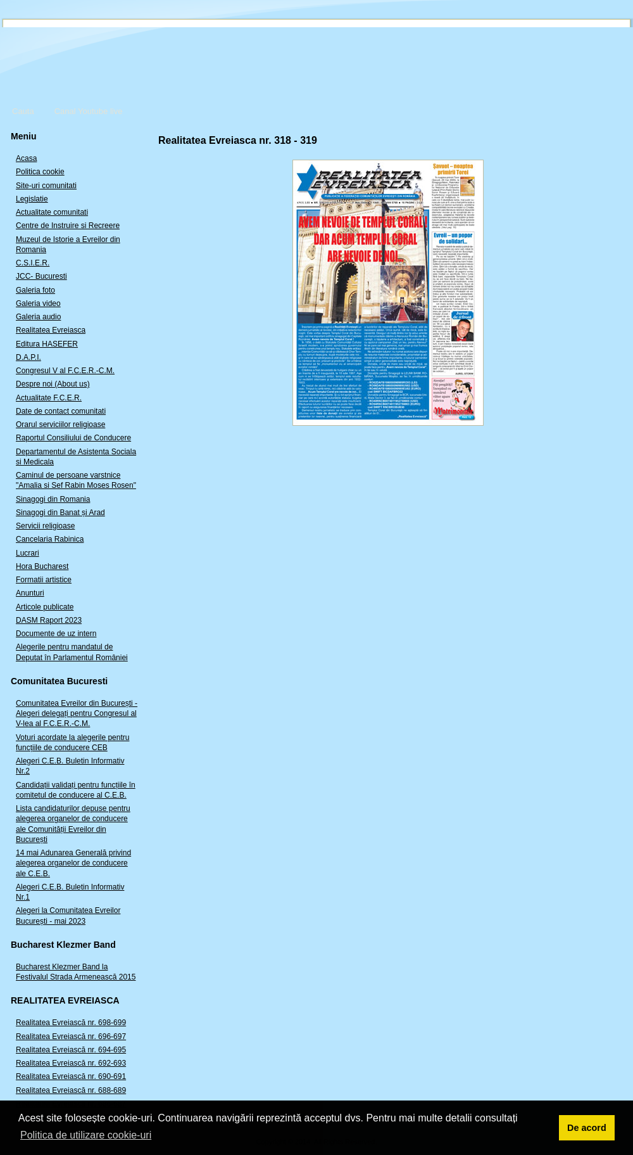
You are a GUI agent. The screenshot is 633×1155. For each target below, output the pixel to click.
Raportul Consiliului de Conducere (73, 437)
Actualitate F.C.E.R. (49, 397)
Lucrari (27, 553)
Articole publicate (44, 607)
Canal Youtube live (88, 111)
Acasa (26, 158)
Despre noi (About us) (53, 384)
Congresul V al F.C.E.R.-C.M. (65, 370)
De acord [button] (586, 1128)
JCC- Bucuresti (41, 276)
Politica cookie (40, 171)
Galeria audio (38, 316)
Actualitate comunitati (52, 212)
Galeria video (38, 303)
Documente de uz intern (56, 633)
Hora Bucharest (42, 566)
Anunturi (30, 593)
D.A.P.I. (28, 357)
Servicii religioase (45, 525)
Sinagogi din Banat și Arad (60, 512)
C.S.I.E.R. (32, 262)
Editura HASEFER (47, 344)
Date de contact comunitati (61, 411)
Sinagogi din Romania (53, 499)
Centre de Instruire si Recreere (68, 225)
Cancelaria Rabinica (50, 539)
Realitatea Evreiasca (50, 330)
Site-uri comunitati (46, 185)
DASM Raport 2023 (49, 620)
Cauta (23, 111)
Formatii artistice (44, 579)
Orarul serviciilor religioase (60, 424)
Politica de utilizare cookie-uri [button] (85, 1135)
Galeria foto (35, 290)
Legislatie (32, 199)
